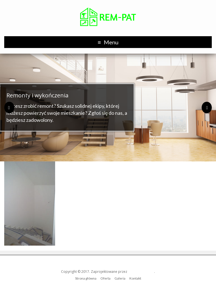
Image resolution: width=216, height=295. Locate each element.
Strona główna (85, 278)
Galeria (119, 278)
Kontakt (135, 278)
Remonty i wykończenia (37, 95)
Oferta (105, 278)
